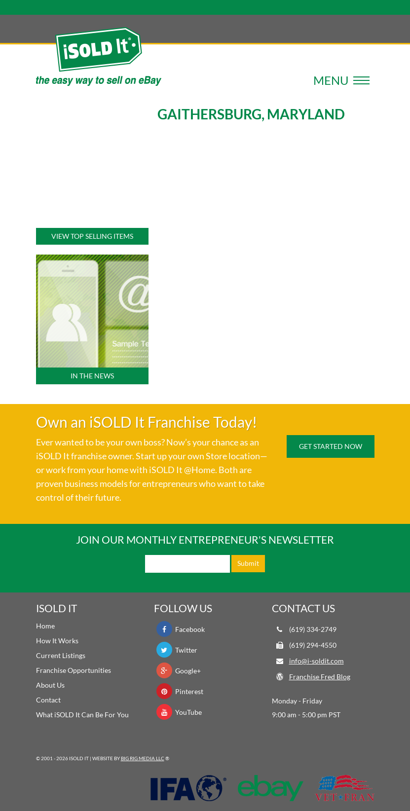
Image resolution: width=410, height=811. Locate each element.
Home (45, 626)
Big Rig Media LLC (142, 758)
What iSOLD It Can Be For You (82, 714)
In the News (92, 375)
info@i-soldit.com (316, 661)
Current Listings (60, 655)
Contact (48, 700)
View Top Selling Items (92, 236)
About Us (50, 685)
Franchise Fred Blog (319, 676)
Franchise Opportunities (73, 670)
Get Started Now (330, 446)
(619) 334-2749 (312, 629)
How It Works (57, 640)
